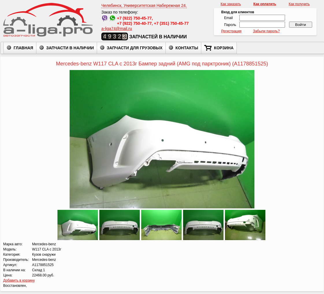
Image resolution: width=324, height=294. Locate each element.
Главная (20, 47)
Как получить (299, 4)
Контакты (183, 47)
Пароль (230, 25)
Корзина (219, 48)
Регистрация (231, 31)
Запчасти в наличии (66, 47)
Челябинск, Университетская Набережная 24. (144, 5)
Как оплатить (265, 4)
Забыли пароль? (266, 31)
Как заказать (231, 4)
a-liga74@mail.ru (116, 28)
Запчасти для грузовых (131, 47)
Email (228, 18)
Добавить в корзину (19, 280)
